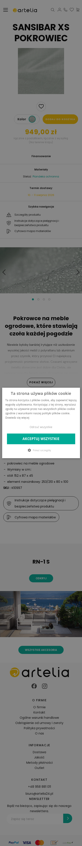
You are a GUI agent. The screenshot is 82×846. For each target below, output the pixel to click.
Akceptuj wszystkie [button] (41, 439)
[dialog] (41, 423)
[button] (41, 450)
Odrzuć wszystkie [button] (41, 427)
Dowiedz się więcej (17, 418)
